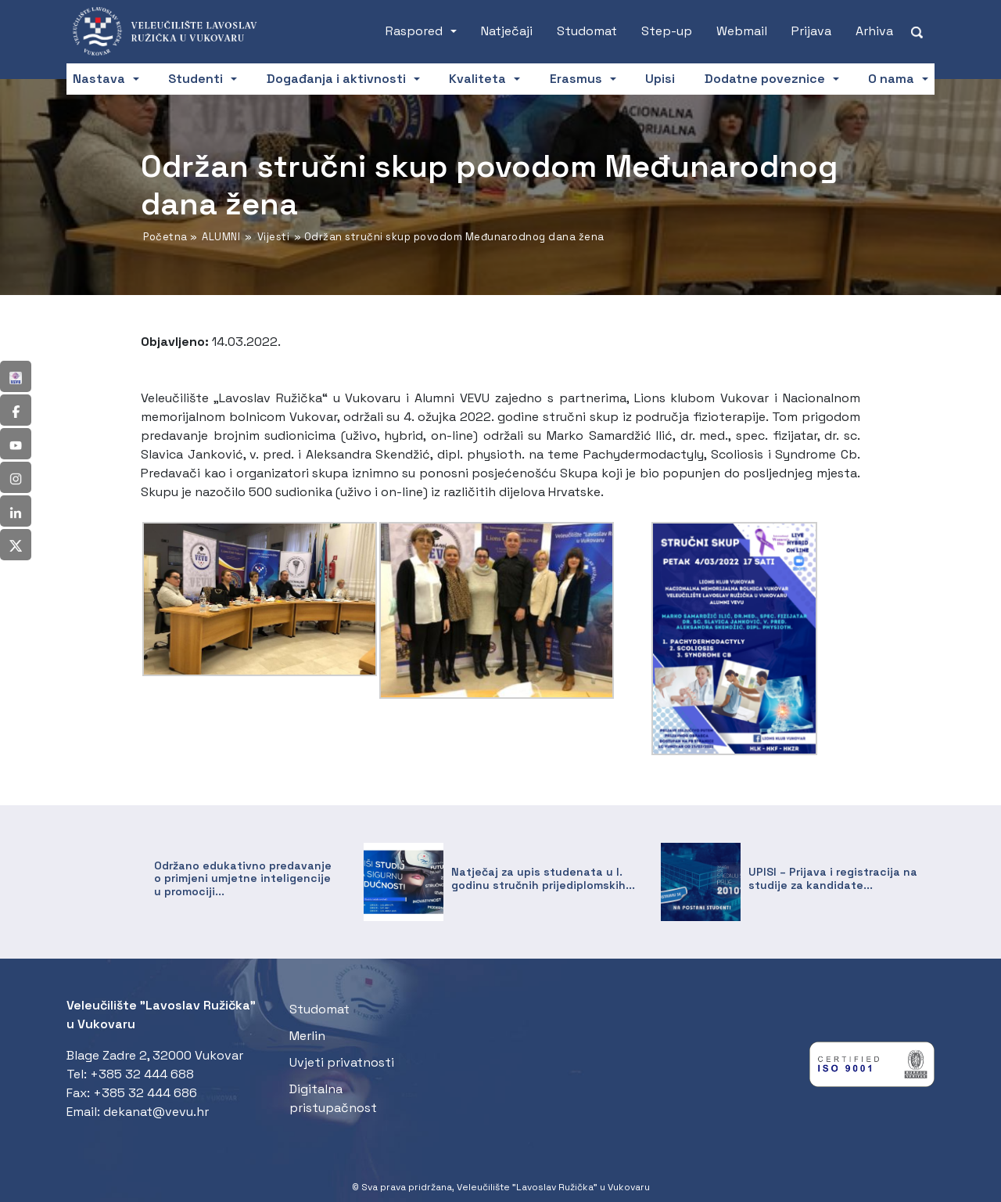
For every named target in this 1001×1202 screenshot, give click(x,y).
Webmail (741, 31)
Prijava (811, 31)
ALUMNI (221, 236)
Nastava (99, 78)
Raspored (414, 31)
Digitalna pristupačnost (333, 1098)
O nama (891, 78)
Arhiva (874, 31)
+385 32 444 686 (145, 1093)
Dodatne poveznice (765, 78)
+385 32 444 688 (142, 1074)
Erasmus (576, 78)
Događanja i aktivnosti (336, 78)
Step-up (666, 31)
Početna (165, 236)
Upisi (660, 78)
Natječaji (507, 31)
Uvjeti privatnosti (341, 1062)
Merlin (307, 1035)
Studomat (587, 31)
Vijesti (273, 236)
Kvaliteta (477, 78)
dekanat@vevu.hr (156, 1111)
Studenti (195, 78)
